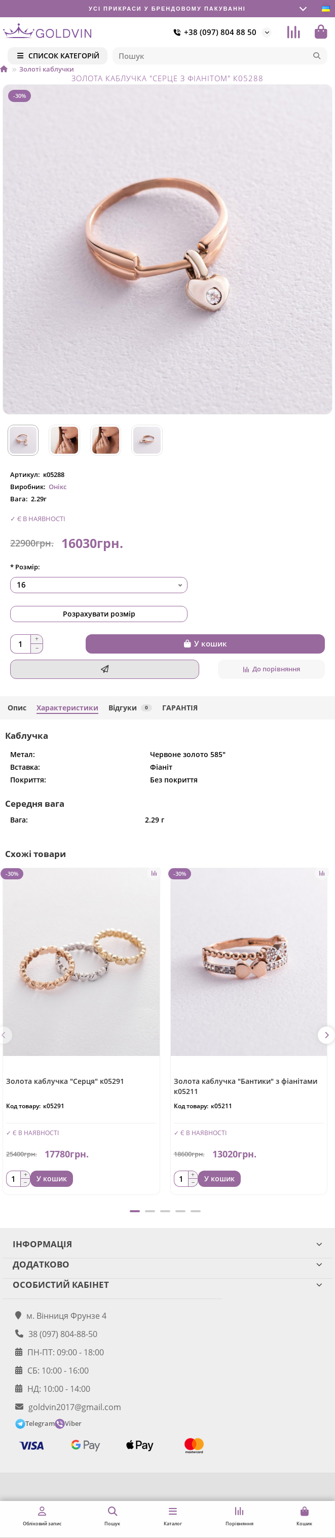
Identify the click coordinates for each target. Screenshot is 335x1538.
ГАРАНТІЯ (180, 707)
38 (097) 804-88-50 (62, 1334)
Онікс (57, 486)
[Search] (220, 55)
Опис (17, 707)
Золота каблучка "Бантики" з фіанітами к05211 (245, 1086)
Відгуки (130, 707)
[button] (326, 1035)
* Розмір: (25, 566)
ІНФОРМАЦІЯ (167, 1244)
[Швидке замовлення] (104, 669)
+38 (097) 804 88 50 (213, 32)
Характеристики (67, 707)
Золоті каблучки (46, 69)
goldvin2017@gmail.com (74, 1407)
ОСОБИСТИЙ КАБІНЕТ (167, 1284)
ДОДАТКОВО (167, 1264)
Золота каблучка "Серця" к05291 (65, 1081)
